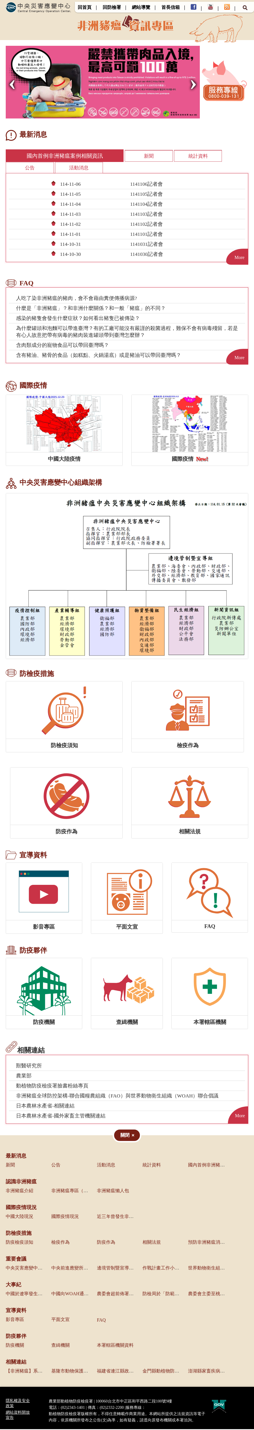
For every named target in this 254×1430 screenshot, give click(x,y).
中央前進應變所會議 (72, 1268)
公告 (209, 156)
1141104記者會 (146, 205)
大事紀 (13, 1285)
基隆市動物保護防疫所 (74, 1371)
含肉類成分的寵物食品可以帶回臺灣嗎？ (62, 346)
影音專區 (15, 1320)
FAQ (101, 1320)
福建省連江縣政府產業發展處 (127, 1371)
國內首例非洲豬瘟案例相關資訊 (49, 156)
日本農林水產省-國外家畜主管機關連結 (60, 1117)
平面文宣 (60, 1320)
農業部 (24, 1076)
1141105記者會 (146, 195)
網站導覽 (141, 7)
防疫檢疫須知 (19, 1243)
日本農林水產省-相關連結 (45, 1106)
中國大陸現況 (19, 1217)
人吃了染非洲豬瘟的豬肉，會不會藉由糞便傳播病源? (76, 299)
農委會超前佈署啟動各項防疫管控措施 (136, 1294)
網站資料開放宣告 (18, 1416)
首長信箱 (170, 7)
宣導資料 (16, 1311)
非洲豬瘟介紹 (19, 1191)
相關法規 (151, 1243)
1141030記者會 (146, 255)
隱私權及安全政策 (18, 1404)
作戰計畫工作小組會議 (165, 1268)
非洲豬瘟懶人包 (113, 1191)
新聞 (115, 156)
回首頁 (84, 7)
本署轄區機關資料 (115, 1346)
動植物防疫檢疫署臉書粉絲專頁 (52, 1086)
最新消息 (16, 1157)
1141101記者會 (146, 235)
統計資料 (163, 156)
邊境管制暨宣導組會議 (120, 1268)
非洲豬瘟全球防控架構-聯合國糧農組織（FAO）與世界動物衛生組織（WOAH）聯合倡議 (117, 1096)
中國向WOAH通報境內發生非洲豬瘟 (88, 1294)
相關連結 (16, 1363)
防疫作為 (106, 1243)
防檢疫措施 (19, 1234)
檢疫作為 (60, 1243)
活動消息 (29, 168)
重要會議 (16, 1260)
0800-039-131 (157, 1408)
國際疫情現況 (21, 1208)
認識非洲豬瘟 (21, 1182)
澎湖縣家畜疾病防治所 (211, 1371)
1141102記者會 (146, 225)
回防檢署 (112, 7)
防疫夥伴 (16, 1337)
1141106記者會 (146, 185)
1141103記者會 (146, 215)
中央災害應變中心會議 (29, 1268)
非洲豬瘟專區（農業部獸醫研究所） (88, 1191)
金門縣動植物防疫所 (163, 1371)
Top (246, 1422)
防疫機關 (15, 1346)
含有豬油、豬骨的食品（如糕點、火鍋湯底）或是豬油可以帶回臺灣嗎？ (98, 356)
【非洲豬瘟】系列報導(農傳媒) (37, 1371)
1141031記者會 (146, 245)
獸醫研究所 (29, 1066)
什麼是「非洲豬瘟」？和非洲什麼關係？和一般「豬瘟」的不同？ (91, 309)
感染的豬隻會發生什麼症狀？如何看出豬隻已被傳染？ (78, 319)
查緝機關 (60, 1346)
